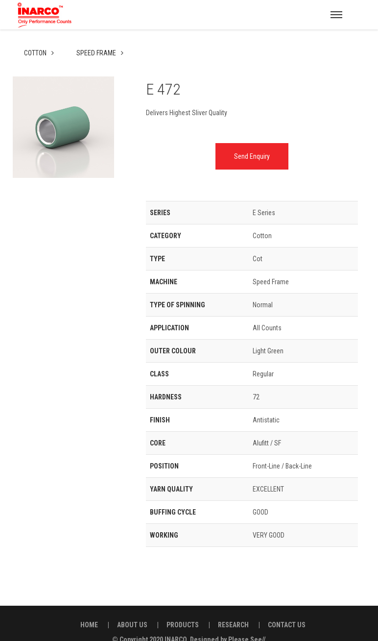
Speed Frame (97, 35)
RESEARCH (233, 607)
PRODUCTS (182, 607)
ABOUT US (132, 607)
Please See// (247, 622)
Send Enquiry (252, 139)
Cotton (36, 35)
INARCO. (177, 622)
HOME (89, 607)
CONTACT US (287, 607)
